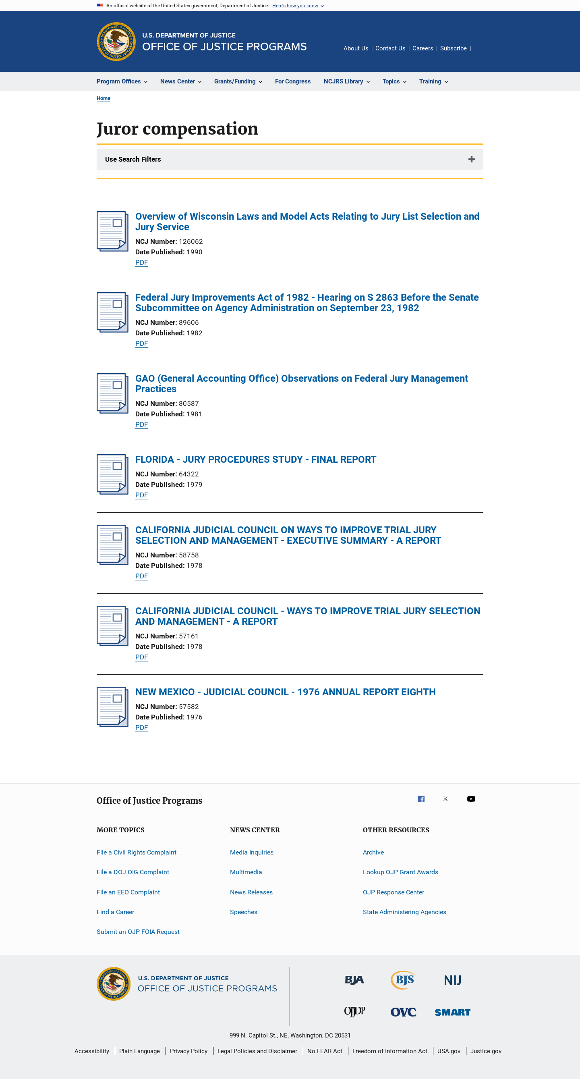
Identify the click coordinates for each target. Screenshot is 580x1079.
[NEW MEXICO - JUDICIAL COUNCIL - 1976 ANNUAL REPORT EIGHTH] (112, 725)
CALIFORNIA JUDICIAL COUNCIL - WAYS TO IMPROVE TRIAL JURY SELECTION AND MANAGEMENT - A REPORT (308, 616)
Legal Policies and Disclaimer (257, 1051)
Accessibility (92, 1051)
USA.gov (448, 1051)
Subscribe (453, 48)
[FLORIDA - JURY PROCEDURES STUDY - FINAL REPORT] (112, 492)
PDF (141, 262)
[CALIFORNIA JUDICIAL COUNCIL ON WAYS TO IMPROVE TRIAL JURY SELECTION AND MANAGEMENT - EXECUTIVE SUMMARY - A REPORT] (112, 563)
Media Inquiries (251, 852)
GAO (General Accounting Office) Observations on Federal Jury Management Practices (301, 384)
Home (103, 98)
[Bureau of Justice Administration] (354, 986)
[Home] (225, 41)
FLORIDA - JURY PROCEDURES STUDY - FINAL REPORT (256, 459)
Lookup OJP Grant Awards (400, 872)
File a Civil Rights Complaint (136, 852)
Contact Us (390, 48)
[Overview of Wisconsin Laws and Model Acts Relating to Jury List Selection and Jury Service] (112, 249)
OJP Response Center (393, 892)
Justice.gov (485, 1051)
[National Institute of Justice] (453, 986)
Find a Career (115, 912)
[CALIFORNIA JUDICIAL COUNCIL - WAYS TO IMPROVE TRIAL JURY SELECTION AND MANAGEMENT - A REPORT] (112, 644)
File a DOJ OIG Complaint (133, 872)
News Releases (251, 892)
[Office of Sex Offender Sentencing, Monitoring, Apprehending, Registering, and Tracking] (452, 1017)
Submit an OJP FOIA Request (138, 932)
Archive (373, 852)
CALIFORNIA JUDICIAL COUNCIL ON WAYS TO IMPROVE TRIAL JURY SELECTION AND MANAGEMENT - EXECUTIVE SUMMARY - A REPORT (288, 535)
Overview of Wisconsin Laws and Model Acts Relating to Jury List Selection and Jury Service (307, 222)
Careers (422, 48)
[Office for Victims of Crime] (403, 1018)
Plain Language (139, 1051)
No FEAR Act (324, 1051)
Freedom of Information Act (389, 1051)
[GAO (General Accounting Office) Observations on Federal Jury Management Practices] (112, 411)
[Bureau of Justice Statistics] (404, 991)
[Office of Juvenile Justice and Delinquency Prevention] (354, 1019)
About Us (356, 48)
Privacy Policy (188, 1051)
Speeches (243, 912)
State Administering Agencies (404, 912)
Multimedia (246, 872)
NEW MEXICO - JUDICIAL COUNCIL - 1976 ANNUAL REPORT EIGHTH (285, 692)
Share (483, 54)
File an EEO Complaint (128, 892)
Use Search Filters (133, 159)
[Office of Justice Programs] (116, 41)
